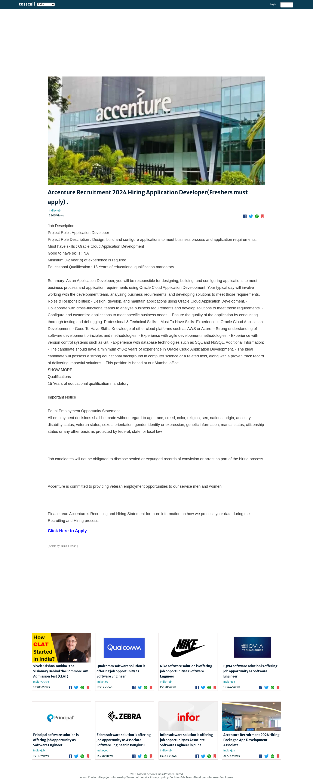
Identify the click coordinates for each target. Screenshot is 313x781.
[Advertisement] (128, 39)
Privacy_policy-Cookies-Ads (167, 777)
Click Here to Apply (67, 530)
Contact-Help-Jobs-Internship (107, 777)
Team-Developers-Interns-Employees (209, 777)
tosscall (27, 4)
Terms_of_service (137, 777)
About (84, 777)
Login (273, 4)
